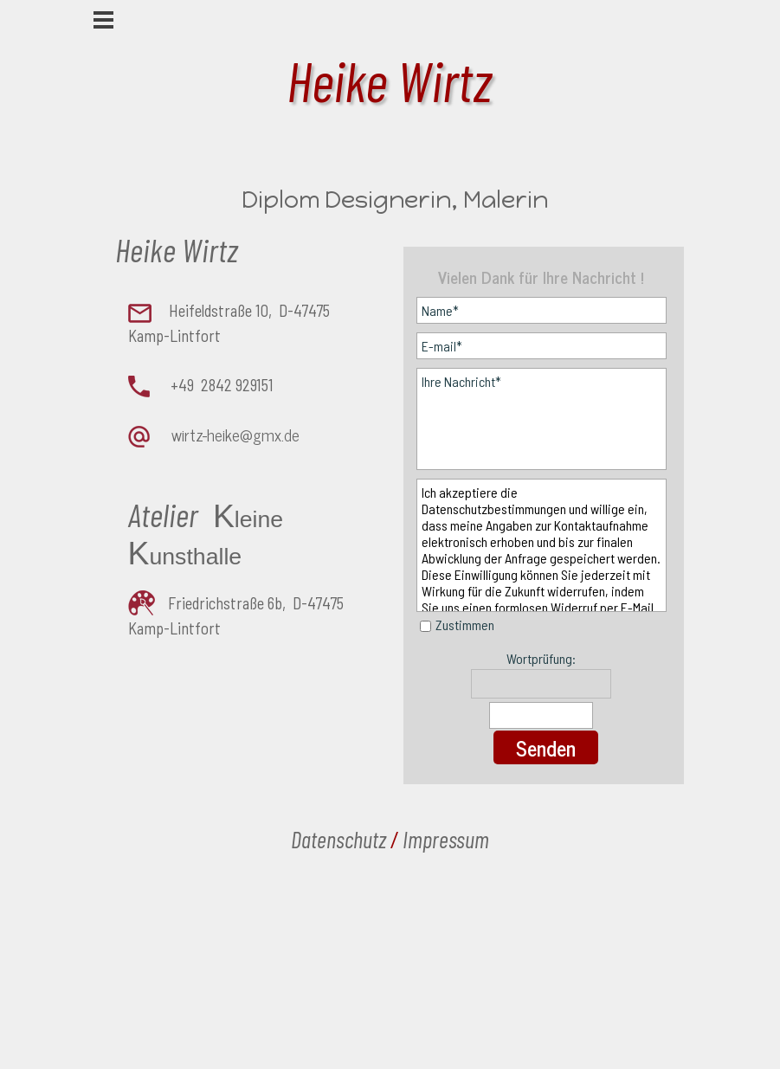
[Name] (541, 310)
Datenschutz (338, 839)
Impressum (446, 839)
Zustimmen (464, 624)
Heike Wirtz (389, 80)
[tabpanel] (226, 433)
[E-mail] (541, 345)
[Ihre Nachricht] (541, 419)
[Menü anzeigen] (103, 19)
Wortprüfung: (541, 658)
